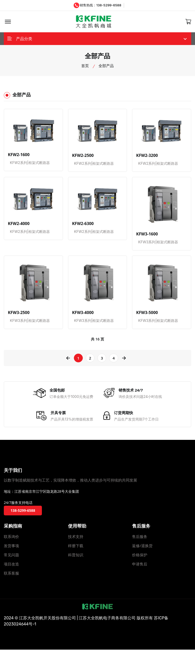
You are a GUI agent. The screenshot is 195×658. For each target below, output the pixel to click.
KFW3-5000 (146, 314)
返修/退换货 (142, 554)
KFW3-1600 (146, 236)
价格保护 (139, 563)
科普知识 (75, 563)
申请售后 (139, 572)
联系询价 (11, 544)
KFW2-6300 (82, 225)
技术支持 (75, 544)
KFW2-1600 (18, 156)
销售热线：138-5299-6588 (97, 5)
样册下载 (75, 554)
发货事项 (11, 554)
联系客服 (11, 581)
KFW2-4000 (18, 225)
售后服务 (139, 544)
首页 (85, 67)
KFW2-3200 (146, 157)
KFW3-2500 (18, 314)
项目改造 (11, 572)
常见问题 (11, 563)
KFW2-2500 (82, 157)
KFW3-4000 (82, 314)
